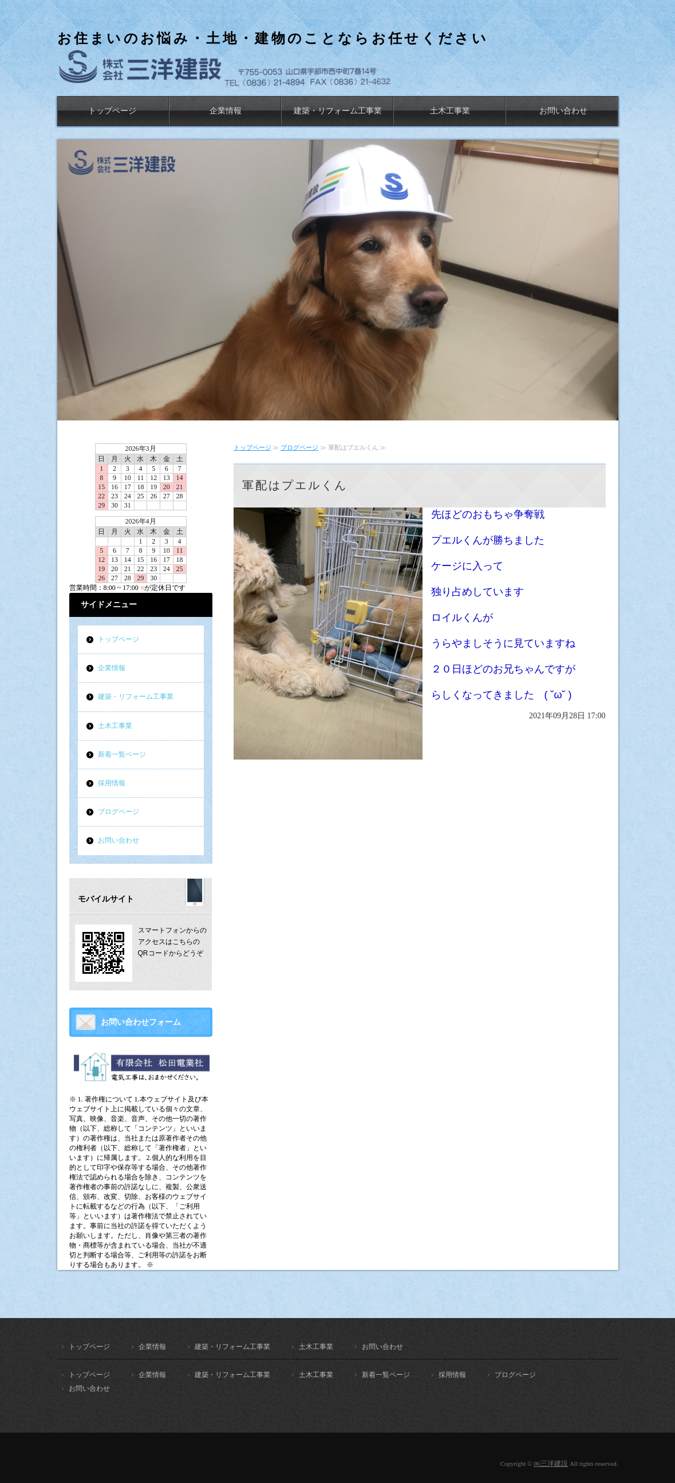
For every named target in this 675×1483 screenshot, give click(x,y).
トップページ (112, 111)
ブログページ (299, 447)
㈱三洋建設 (551, 1464)
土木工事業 (450, 111)
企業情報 (226, 111)
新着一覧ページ (122, 754)
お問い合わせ (563, 111)
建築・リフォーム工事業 (338, 111)
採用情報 (111, 783)
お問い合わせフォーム (141, 1022)
